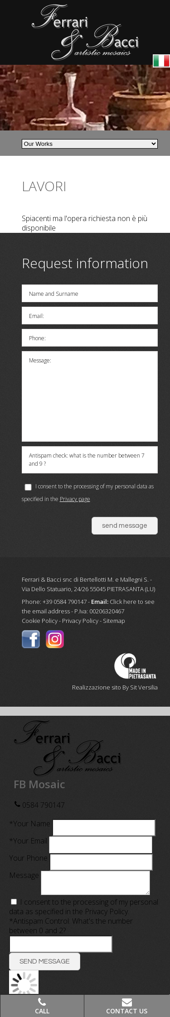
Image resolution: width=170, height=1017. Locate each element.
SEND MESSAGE (44, 965)
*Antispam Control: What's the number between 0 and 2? (71, 929)
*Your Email (28, 841)
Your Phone (28, 858)
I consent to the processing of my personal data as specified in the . (83, 910)
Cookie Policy (40, 621)
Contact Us (126, 1011)
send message (124, 525)
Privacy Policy (80, 621)
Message (24, 875)
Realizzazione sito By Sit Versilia (115, 687)
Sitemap (114, 621)
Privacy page (75, 499)
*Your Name (29, 824)
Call (42, 1011)
